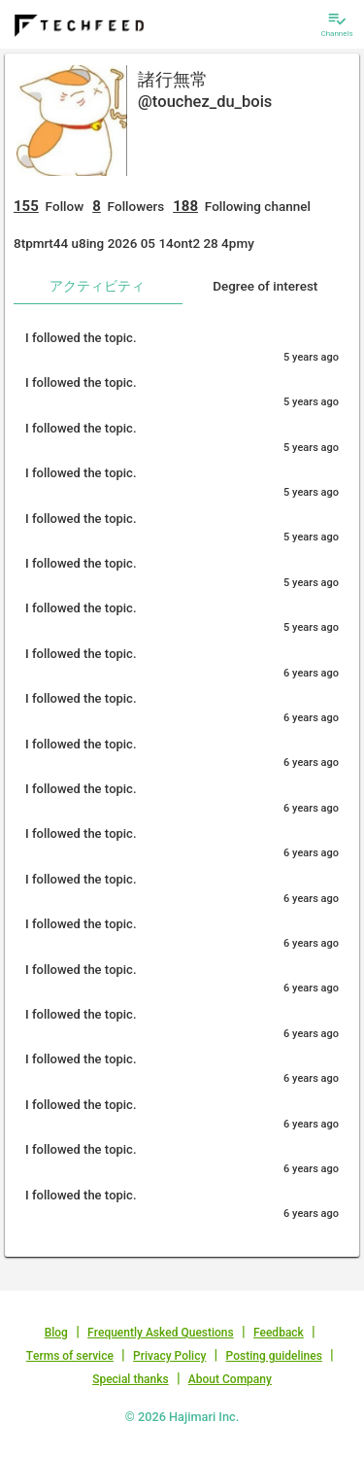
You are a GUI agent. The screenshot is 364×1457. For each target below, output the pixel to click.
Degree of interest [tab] (265, 286)
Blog (56, 1332)
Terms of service (70, 1356)
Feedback (278, 1332)
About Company (230, 1379)
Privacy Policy (169, 1356)
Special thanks (130, 1379)
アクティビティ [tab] (97, 286)
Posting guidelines (274, 1356)
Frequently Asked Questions (160, 1332)
